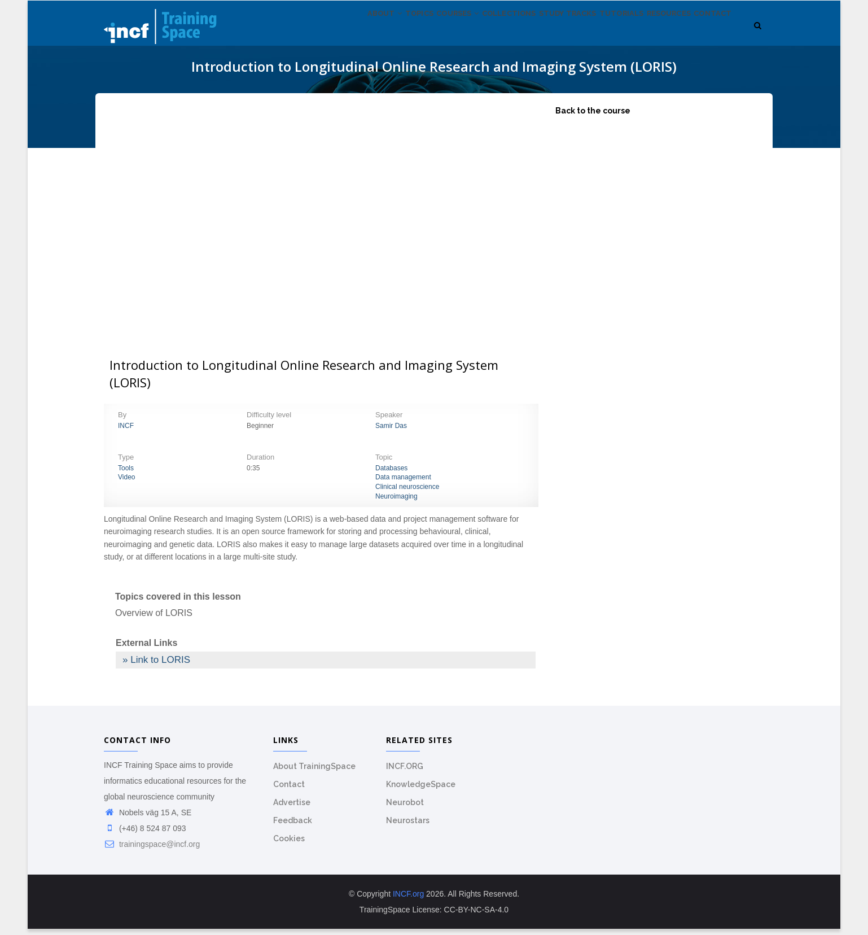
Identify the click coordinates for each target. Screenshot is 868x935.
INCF (126, 432)
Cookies (289, 844)
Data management (403, 484)
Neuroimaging (396, 502)
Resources (656, 33)
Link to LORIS (160, 666)
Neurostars (407, 826)
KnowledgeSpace (420, 790)
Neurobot (405, 808)
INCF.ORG (404, 772)
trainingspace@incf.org (152, 850)
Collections (471, 33)
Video (126, 484)
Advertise (291, 808)
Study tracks (538, 33)
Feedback (292, 826)
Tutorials (600, 33)
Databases (391, 474)
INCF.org (408, 900)
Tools (126, 474)
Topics (362, 33)
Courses (410, 33)
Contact (709, 33)
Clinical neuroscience (407, 493)
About (319, 33)
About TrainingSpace (314, 772)
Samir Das (391, 432)
